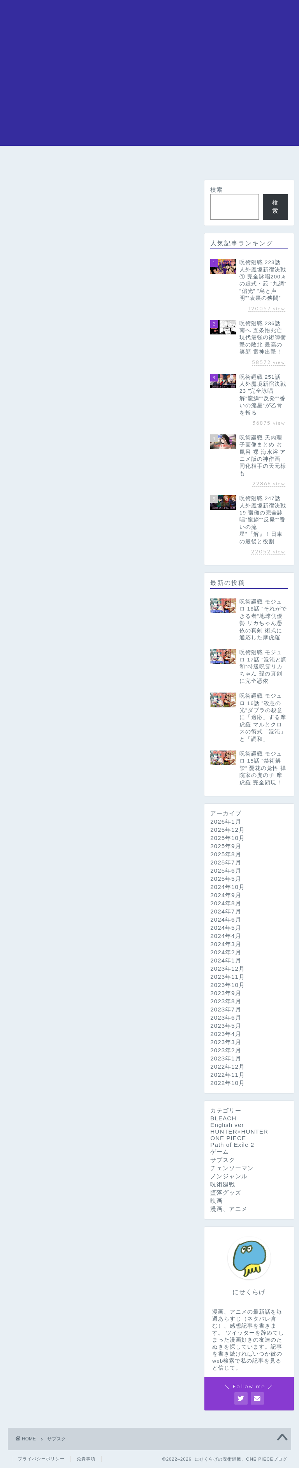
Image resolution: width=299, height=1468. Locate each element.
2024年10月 (227, 887)
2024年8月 (225, 903)
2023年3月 (225, 1042)
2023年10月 (227, 985)
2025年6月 (225, 870)
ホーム (24, 160)
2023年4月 (225, 1034)
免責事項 (86, 1458)
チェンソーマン (130, 162)
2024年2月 (225, 952)
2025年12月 (227, 829)
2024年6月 (225, 919)
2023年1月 (225, 1058)
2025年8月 (225, 854)
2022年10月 (227, 1083)
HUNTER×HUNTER (225, 160)
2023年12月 (227, 968)
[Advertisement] (149, 91)
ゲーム (219, 1151)
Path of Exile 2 (232, 1144)
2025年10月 (227, 838)
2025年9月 (225, 846)
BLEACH (169, 160)
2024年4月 (225, 936)
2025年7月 (225, 862)
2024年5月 (225, 927)
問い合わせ (275, 162)
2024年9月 (225, 895)
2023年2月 (225, 1050)
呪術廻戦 (97, 160)
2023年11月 (227, 976)
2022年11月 (227, 1074)
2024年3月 (225, 944)
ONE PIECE (61, 160)
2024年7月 (225, 911)
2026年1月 (225, 821)
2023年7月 (225, 1009)
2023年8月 (225, 1001)
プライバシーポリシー (41, 1458)
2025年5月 (225, 878)
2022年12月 (227, 1066)
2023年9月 (225, 993)
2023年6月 (225, 1017)
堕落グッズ (225, 1192)
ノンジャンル (229, 1176)
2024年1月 (225, 960)
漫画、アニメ (229, 1209)
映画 (216, 1200)
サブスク (222, 1160)
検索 (216, 189)
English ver (227, 1125)
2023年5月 (225, 1025)
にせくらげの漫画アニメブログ (149, 16)
